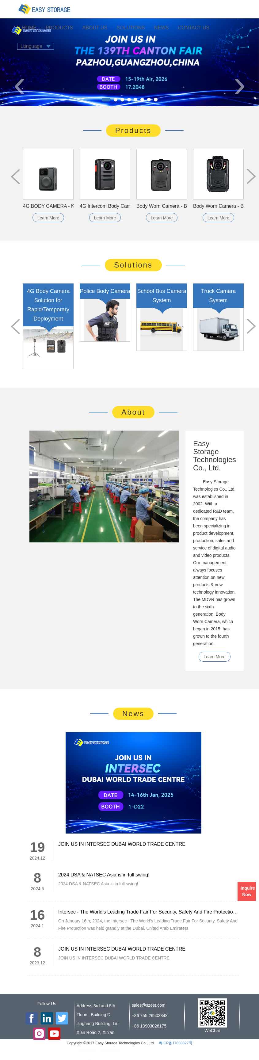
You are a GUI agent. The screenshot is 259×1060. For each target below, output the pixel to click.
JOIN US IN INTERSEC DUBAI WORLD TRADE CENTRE (121, 844)
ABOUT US (95, 27)
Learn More (48, 217)
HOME (29, 27)
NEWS (161, 27)
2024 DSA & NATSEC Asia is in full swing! (104, 874)
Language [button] (36, 46)
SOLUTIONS (130, 27)
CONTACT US (194, 27)
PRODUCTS (59, 27)
